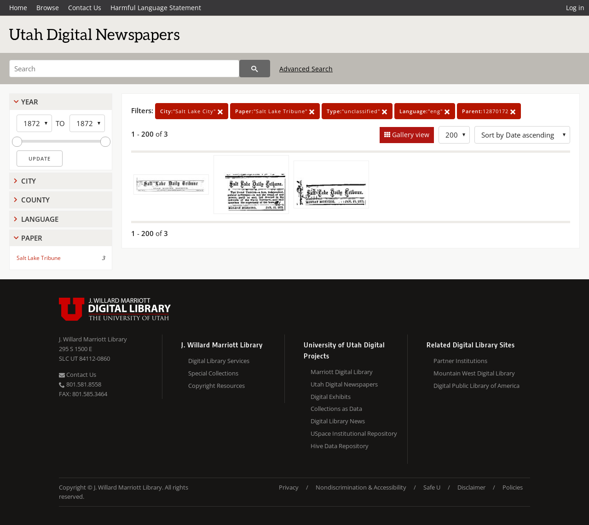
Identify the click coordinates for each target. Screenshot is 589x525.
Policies (512, 487)
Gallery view (409, 134)
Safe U (431, 487)
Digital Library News (338, 421)
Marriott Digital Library (342, 372)
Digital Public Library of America (476, 385)
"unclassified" (357, 111)
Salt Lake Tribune (39, 258)
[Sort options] (522, 135)
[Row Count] (454, 135)
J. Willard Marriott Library (93, 339)
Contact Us (84, 7)
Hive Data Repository (340, 446)
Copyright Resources (216, 385)
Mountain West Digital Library (474, 373)
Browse (47, 7)
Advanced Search (306, 68)
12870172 (489, 111)
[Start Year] (34, 123)
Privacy (289, 487)
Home (18, 7)
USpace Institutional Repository (354, 433)
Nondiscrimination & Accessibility (361, 487)
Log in (575, 7)
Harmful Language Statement (155, 7)
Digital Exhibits (331, 396)
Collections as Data (336, 408)
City (28, 180)
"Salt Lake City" (191, 111)
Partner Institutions (460, 361)
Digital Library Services (218, 361)
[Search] (124, 68)
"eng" (424, 111)
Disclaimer (471, 487)
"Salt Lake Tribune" (275, 111)
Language (39, 219)
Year (29, 101)
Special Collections (213, 373)
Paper (31, 237)
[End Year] (87, 123)
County (35, 199)
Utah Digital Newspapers (344, 384)
